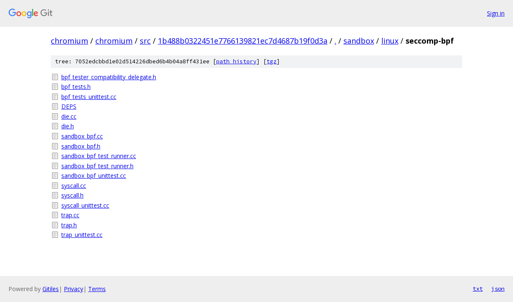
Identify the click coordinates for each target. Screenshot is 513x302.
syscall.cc (73, 186)
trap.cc (70, 215)
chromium (69, 41)
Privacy (73, 289)
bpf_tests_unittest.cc (88, 97)
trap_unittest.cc (81, 235)
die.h (67, 126)
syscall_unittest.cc (85, 205)
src (145, 41)
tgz (272, 61)
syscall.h (72, 195)
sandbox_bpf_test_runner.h (97, 166)
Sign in (496, 13)
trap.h (69, 225)
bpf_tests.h (76, 87)
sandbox (358, 41)
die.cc (68, 116)
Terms (97, 289)
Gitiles (50, 289)
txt (478, 288)
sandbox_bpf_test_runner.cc (98, 156)
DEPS (68, 106)
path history (236, 61)
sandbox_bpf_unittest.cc (93, 176)
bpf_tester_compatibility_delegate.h (108, 77)
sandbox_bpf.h (80, 146)
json (498, 288)
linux (389, 41)
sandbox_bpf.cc (82, 136)
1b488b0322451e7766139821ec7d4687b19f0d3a (242, 41)
